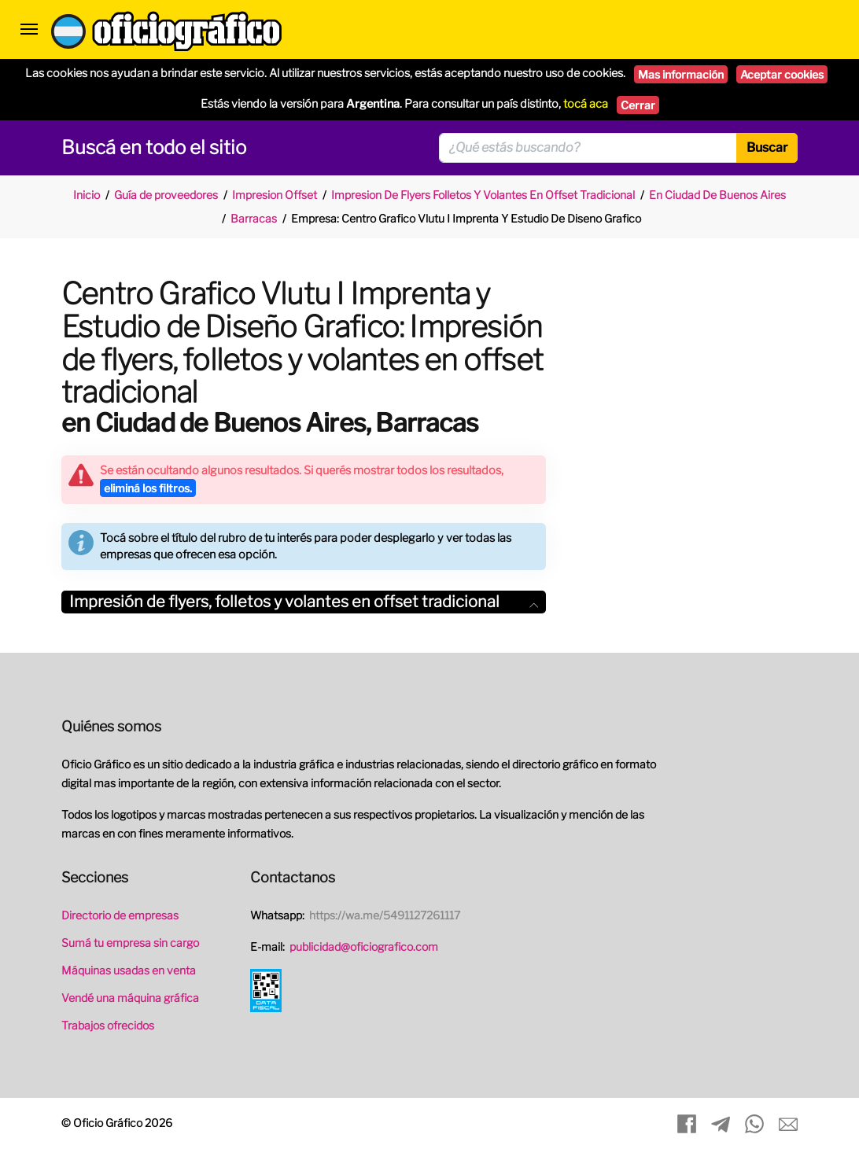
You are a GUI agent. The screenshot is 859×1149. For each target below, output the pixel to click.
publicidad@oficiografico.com (363, 946)
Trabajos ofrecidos (107, 1025)
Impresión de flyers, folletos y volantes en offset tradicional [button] (303, 601)
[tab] (303, 602)
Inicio (86, 194)
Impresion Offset (274, 194)
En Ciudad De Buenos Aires (717, 194)
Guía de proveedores (166, 194)
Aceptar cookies (782, 74)
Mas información (681, 74)
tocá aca (585, 104)
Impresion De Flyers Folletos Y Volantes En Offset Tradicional (483, 194)
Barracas (253, 218)
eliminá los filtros (148, 488)
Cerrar (638, 105)
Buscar (767, 147)
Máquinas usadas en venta (128, 970)
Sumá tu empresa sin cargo (130, 942)
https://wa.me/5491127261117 (384, 915)
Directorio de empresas (120, 915)
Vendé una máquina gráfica (130, 997)
